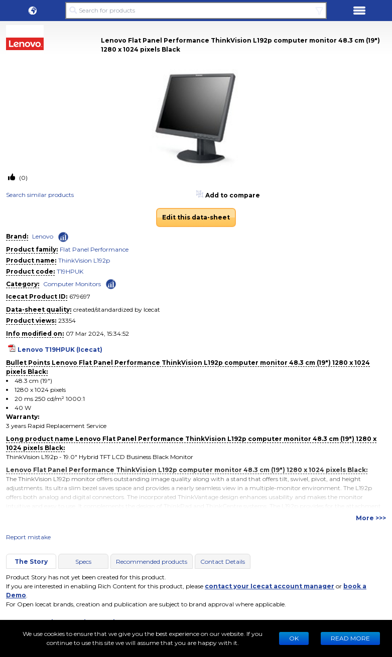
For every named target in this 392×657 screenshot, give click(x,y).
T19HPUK (70, 271)
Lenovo (42, 236)
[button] (32, 11)
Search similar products (40, 194)
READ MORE (350, 638)
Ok (294, 638)
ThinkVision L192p (84, 260)
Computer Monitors (72, 284)
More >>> (371, 518)
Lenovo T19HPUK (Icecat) (60, 349)
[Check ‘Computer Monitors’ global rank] (111, 283)
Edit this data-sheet (196, 217)
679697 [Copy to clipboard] (79, 296)
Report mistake (28, 537)
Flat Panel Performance (94, 249)
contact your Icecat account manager (269, 586)
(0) (23, 177)
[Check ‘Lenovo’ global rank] (63, 237)
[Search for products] (196, 10)
